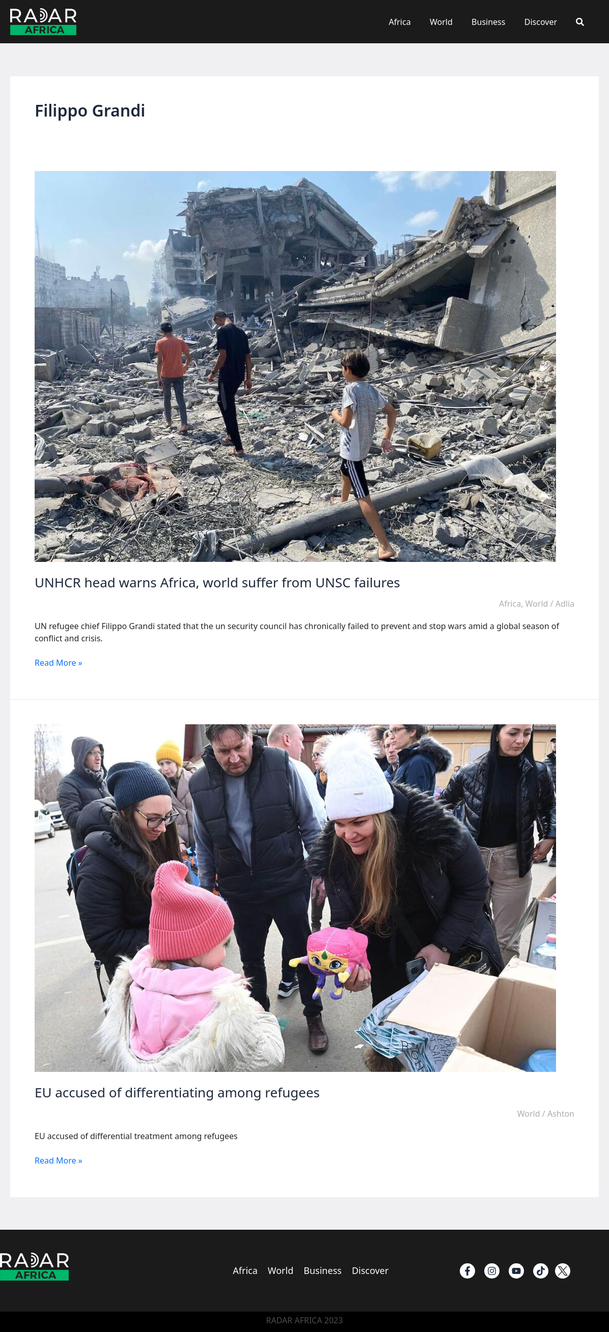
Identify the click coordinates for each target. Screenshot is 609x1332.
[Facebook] (467, 1271)
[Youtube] (516, 1271)
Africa (412, 21)
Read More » (58, 663)
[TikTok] (540, 1271)
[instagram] (492, 1271)
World (450, 21)
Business (495, 21)
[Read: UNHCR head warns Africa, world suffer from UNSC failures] (295, 366)
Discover (545, 21)
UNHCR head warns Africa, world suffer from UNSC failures (217, 582)
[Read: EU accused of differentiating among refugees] (295, 897)
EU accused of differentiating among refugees (177, 1092)
